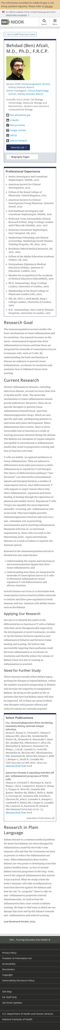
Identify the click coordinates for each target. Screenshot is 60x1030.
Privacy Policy (9, 952)
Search (44, 22)
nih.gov (48, 6)
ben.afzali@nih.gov (20, 115)
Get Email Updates (12, 1002)
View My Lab (17, 147)
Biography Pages (20, 156)
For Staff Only (9, 997)
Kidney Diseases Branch (21, 87)
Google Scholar (18, 130)
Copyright (7, 974)
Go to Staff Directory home (21, 34)
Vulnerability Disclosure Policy (18, 980)
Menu (55, 22)
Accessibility (8, 963)
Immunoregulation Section (36, 83)
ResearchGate (17, 125)
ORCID (13, 135)
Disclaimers (8, 969)
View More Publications (39, 818)
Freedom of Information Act (17, 958)
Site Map (7, 991)
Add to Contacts (18, 140)
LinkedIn (14, 120)
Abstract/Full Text (16, 766)
